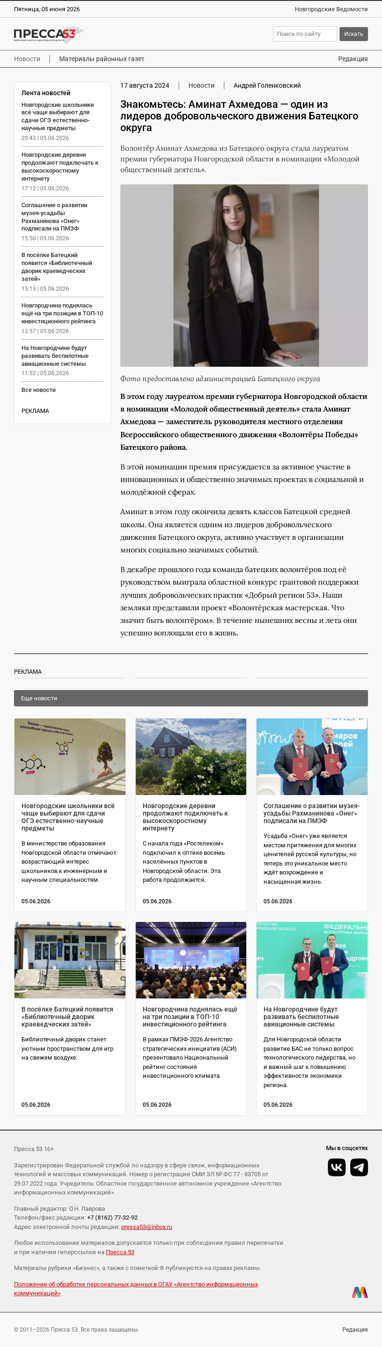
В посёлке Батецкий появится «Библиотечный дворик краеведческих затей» (56, 266)
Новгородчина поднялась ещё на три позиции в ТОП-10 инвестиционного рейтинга (62, 313)
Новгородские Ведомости (331, 9)
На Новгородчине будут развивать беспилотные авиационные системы (55, 355)
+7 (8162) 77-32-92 (112, 1217)
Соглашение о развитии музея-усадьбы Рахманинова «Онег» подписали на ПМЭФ (54, 217)
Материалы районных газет (102, 59)
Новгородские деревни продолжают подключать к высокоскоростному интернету (59, 166)
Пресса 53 (120, 1252)
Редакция (353, 59)
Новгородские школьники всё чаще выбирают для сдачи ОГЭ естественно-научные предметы (57, 116)
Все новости (38, 389)
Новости (27, 59)
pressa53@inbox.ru (146, 1226)
